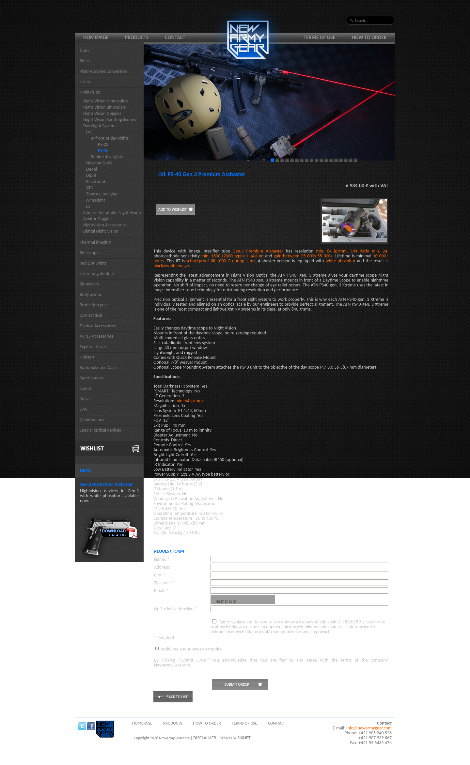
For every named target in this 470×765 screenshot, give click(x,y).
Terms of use (320, 37)
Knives (85, 398)
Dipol (91, 175)
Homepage (96, 37)
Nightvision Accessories (105, 225)
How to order (369, 37)
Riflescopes (90, 252)
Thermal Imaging (101, 194)
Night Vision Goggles (102, 113)
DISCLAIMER (204, 738)
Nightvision (90, 92)
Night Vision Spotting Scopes (109, 119)
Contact (175, 37)
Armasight (95, 200)
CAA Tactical (91, 315)
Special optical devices (100, 430)
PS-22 (103, 144)
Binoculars (89, 284)
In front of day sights (110, 138)
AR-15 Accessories (96, 336)
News (85, 470)
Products (137, 37)
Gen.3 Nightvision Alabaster (106, 484)
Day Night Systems (100, 126)
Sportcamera (91, 377)
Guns (84, 50)
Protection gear (94, 304)
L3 (88, 206)
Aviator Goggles (97, 219)
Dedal (91, 169)
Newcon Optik (99, 163)
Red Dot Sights (93, 263)
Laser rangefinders (97, 273)
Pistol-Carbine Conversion (103, 71)
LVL (89, 132)
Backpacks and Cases (99, 367)
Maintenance (92, 419)
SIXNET (244, 738)
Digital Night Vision (100, 231)
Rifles (85, 60)
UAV (83, 409)
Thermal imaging (95, 242)
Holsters (87, 357)
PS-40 (103, 150)
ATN (90, 188)
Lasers (85, 81)
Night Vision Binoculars (104, 107)
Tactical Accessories (98, 325)
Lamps (86, 388)
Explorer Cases (93, 346)
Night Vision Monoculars (106, 101)
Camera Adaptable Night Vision (112, 212)
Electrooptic (97, 181)
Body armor (91, 294)
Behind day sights (107, 157)
